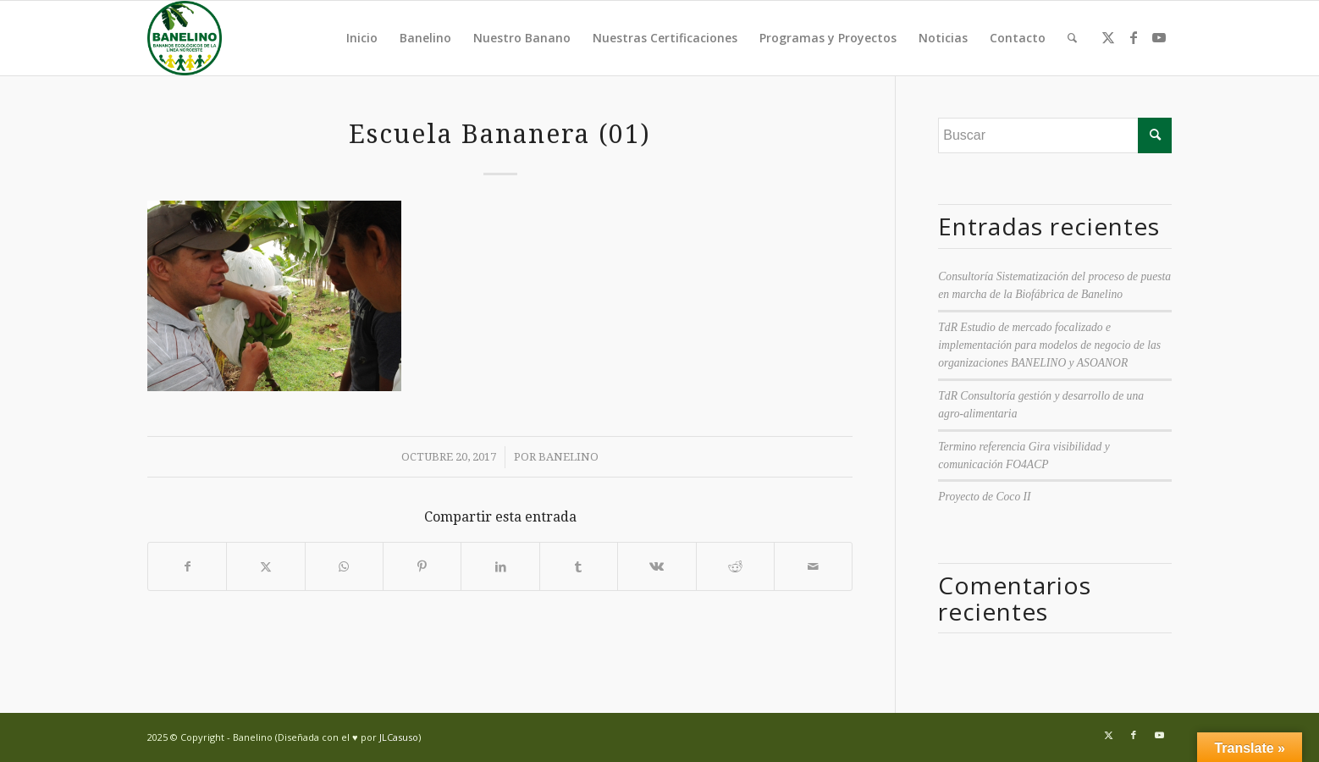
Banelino (425, 38)
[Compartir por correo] (813, 566)
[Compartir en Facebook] (187, 566)
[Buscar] (1072, 38)
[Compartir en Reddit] (735, 566)
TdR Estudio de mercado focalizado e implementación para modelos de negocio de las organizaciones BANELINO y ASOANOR (1049, 345)
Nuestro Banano (522, 38)
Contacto (1018, 38)
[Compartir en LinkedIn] (499, 566)
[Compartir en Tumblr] (578, 566)
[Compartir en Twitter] (265, 566)
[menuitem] (1072, 38)
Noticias (943, 38)
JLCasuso (398, 737)
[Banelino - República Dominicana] (184, 38)
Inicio (362, 38)
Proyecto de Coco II (984, 496)
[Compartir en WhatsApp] (344, 566)
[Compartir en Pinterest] (422, 566)
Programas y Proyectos (828, 38)
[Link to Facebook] (1133, 37)
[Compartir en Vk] (656, 566)
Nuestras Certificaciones (665, 38)
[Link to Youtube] (1159, 37)
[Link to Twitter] (1108, 37)
